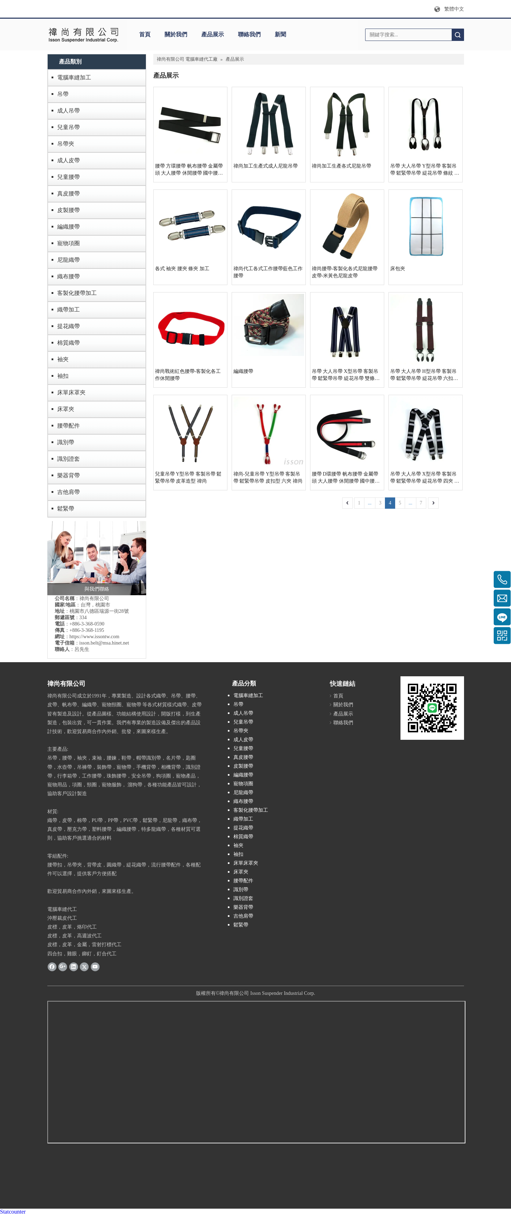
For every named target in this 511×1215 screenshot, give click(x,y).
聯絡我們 (249, 34)
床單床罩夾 (71, 392)
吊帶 (63, 94)
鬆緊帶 (65, 509)
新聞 (280, 34)
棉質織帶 (68, 343)
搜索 (458, 35)
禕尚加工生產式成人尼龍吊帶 (265, 166)
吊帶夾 (65, 144)
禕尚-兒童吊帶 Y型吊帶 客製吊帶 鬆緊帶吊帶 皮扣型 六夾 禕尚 (268, 477)
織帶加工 (68, 310)
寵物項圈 (68, 243)
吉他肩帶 (68, 492)
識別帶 (65, 442)
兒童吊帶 (68, 127)
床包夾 (397, 268)
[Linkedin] (73, 966)
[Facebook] (52, 966)
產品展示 (212, 34)
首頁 (144, 34)
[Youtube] (95, 966)
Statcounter (13, 1212)
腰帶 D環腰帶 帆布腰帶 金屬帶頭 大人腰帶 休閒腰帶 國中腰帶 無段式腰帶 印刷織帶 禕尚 (346, 478)
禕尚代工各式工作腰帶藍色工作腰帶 (268, 272)
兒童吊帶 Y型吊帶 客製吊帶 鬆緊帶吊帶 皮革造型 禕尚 (188, 477)
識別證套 (68, 459)
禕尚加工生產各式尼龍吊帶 (341, 166)
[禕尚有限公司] (83, 34)
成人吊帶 (68, 111)
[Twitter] (84, 966)
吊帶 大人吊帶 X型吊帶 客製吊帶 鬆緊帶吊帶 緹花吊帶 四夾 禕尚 (424, 478)
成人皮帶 (68, 160)
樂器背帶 (68, 475)
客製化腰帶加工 (77, 293)
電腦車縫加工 (74, 77)
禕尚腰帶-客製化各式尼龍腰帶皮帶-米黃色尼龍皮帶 (345, 272)
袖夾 (63, 359)
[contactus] (96, 558)
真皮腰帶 (68, 194)
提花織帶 (68, 326)
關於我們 (176, 34)
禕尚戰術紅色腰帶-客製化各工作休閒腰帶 (188, 375)
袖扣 (63, 376)
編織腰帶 (68, 227)
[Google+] (62, 966)
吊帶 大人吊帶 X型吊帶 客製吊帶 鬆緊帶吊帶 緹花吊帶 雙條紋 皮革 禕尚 (346, 375)
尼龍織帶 (68, 260)
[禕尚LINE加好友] (432, 708)
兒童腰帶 (68, 177)
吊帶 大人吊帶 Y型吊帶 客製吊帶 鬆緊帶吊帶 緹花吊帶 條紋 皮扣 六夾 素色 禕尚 (424, 170)
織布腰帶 (68, 276)
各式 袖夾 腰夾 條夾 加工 (182, 268)
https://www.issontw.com (94, 636)
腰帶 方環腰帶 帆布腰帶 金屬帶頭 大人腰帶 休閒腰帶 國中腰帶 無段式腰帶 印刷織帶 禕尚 (189, 170)
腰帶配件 (68, 426)
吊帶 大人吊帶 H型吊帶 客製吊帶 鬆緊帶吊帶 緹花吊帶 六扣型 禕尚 (424, 375)
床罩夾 (65, 409)
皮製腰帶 (68, 210)
